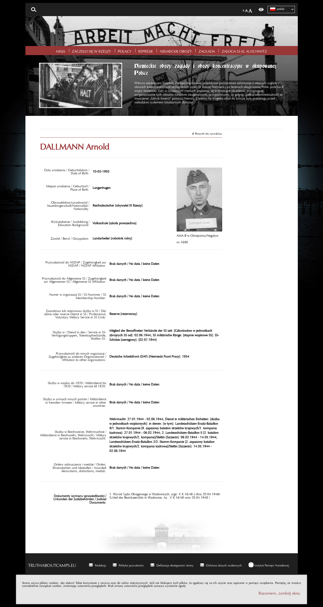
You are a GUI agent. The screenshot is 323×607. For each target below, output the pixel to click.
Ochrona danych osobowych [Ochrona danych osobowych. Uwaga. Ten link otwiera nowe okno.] (224, 565)
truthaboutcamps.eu (52, 564)
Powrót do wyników (208, 133)
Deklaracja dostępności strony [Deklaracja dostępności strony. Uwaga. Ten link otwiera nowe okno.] (174, 565)
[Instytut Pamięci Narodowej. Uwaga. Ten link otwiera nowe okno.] (269, 564)
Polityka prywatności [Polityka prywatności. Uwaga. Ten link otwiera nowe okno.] (131, 565)
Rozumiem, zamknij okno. (280, 592)
